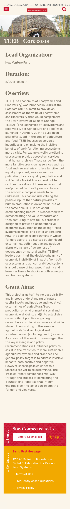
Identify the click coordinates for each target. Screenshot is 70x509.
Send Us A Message (27, 451)
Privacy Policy (25, 488)
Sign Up (55, 437)
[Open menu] (6, 9)
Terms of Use (24, 474)
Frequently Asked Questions (35, 481)
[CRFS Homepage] (37, 8)
